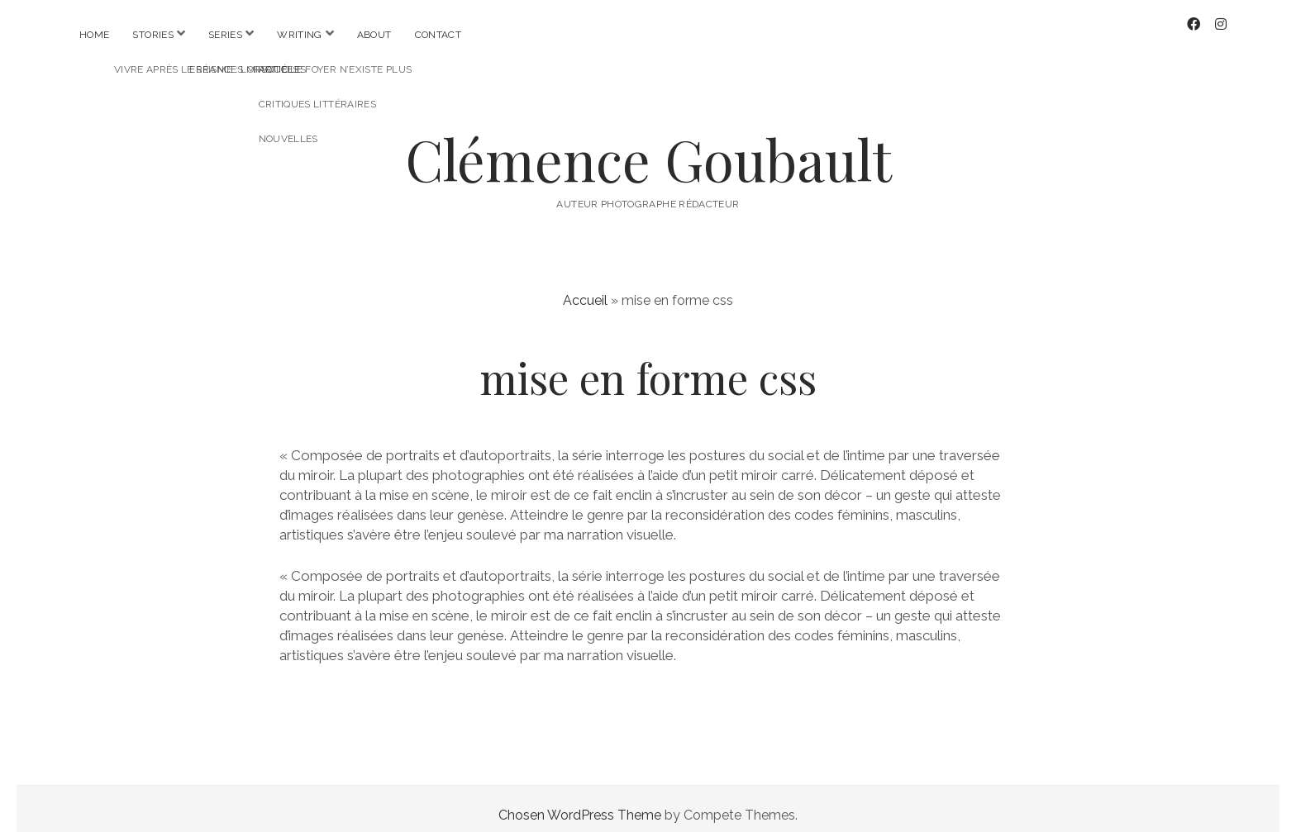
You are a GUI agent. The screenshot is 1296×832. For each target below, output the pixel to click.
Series (225, 34)
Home (94, 34)
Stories (153, 34)
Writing (299, 34)
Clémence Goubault (648, 146)
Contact (438, 34)
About (374, 34)
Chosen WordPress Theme (579, 802)
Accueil (585, 287)
